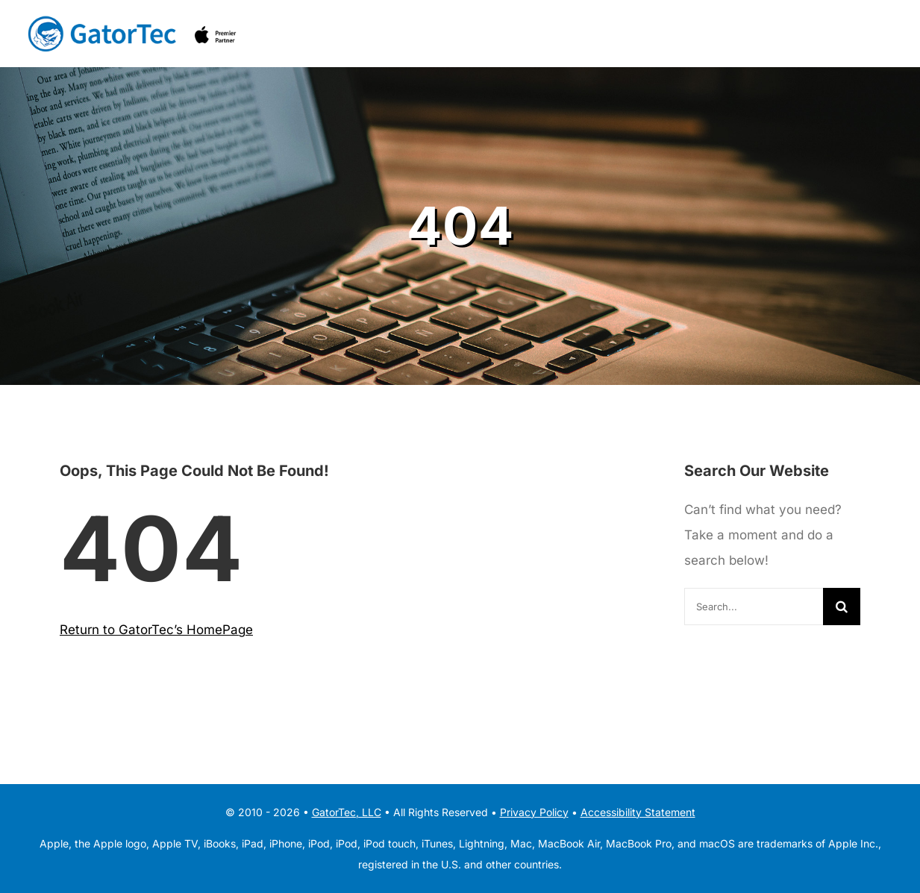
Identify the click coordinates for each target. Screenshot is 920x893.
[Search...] (753, 606)
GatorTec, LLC (346, 812)
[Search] (841, 606)
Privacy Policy (534, 812)
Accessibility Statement (638, 812)
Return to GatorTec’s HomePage (156, 629)
